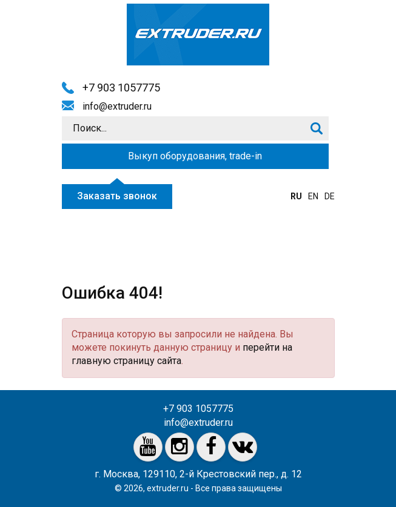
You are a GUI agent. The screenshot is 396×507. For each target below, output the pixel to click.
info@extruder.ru (117, 106)
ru (296, 196)
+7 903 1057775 (121, 87)
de (329, 196)
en (313, 196)
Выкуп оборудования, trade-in (195, 156)
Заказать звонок (117, 196)
